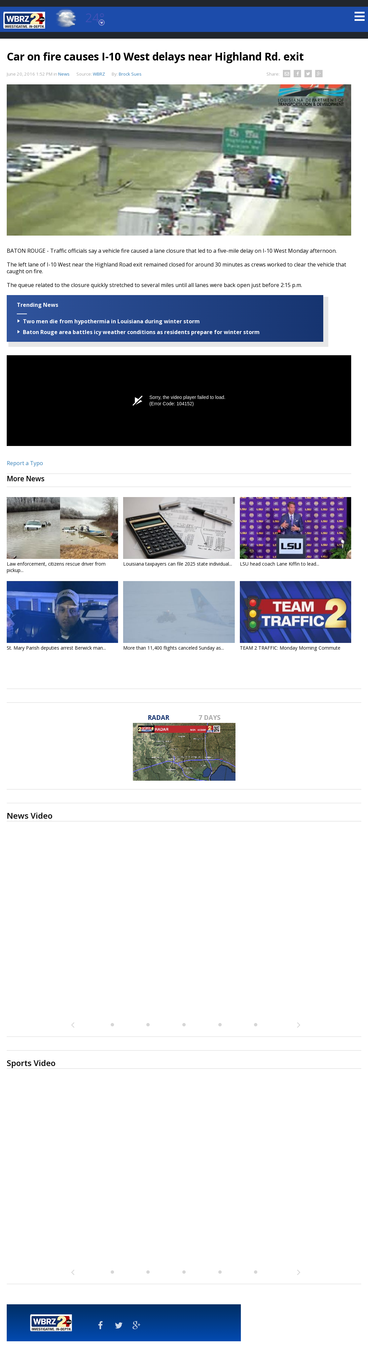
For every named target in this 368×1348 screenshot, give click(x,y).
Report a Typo (25, 463)
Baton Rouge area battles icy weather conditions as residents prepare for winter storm (141, 332)
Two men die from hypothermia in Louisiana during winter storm (111, 321)
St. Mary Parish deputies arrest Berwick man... (56, 648)
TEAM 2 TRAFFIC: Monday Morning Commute (290, 648)
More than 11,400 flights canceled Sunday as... (173, 648)
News (64, 74)
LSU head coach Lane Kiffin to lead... (279, 564)
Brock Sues (130, 74)
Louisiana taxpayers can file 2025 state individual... (177, 564)
